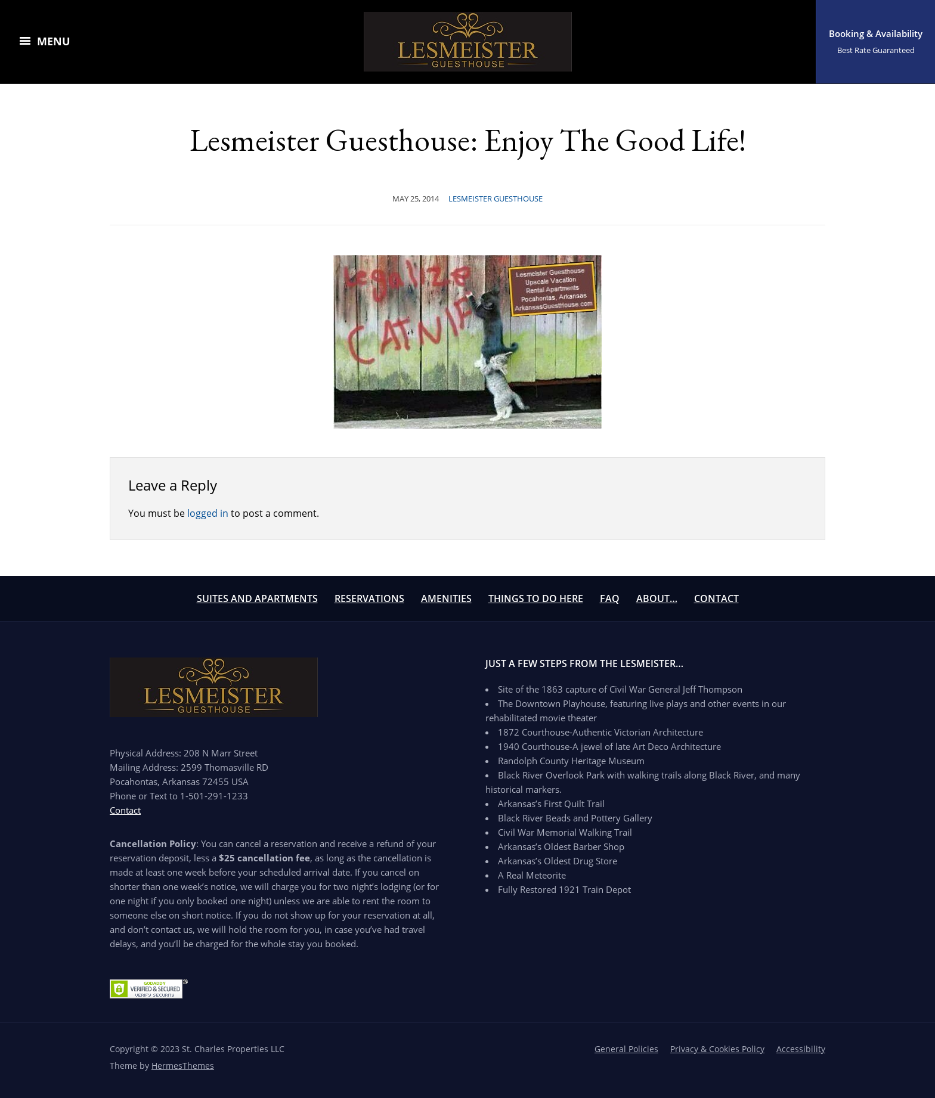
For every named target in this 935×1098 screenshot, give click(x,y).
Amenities (446, 598)
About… (656, 598)
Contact (716, 598)
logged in (207, 513)
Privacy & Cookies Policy (717, 1048)
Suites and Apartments (257, 598)
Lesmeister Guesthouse (495, 198)
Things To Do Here (535, 598)
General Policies (626, 1048)
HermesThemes (182, 1065)
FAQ (610, 598)
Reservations (369, 598)
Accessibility (800, 1048)
